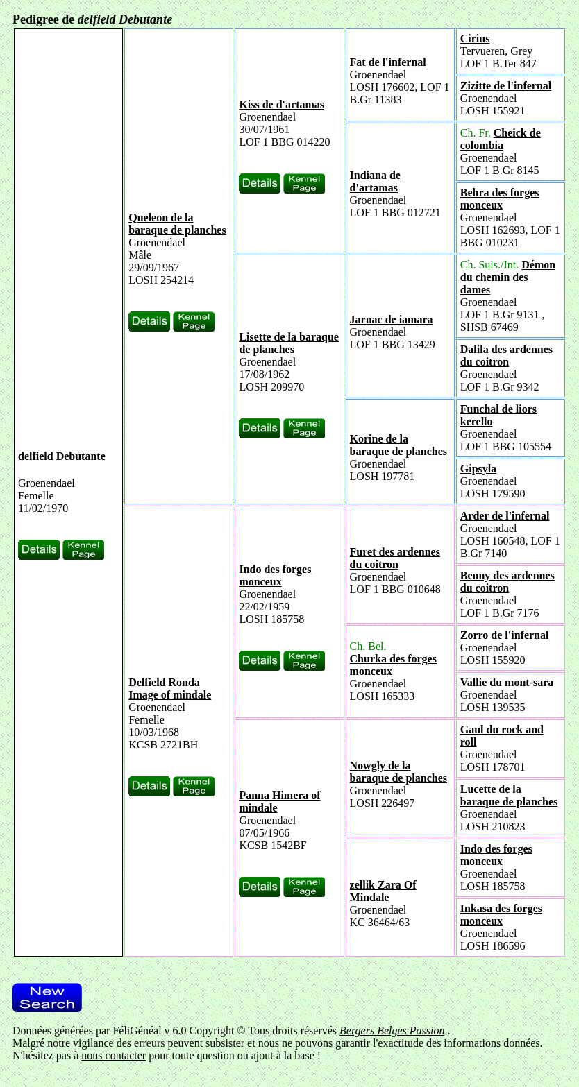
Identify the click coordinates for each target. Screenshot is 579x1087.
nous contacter (113, 1055)
